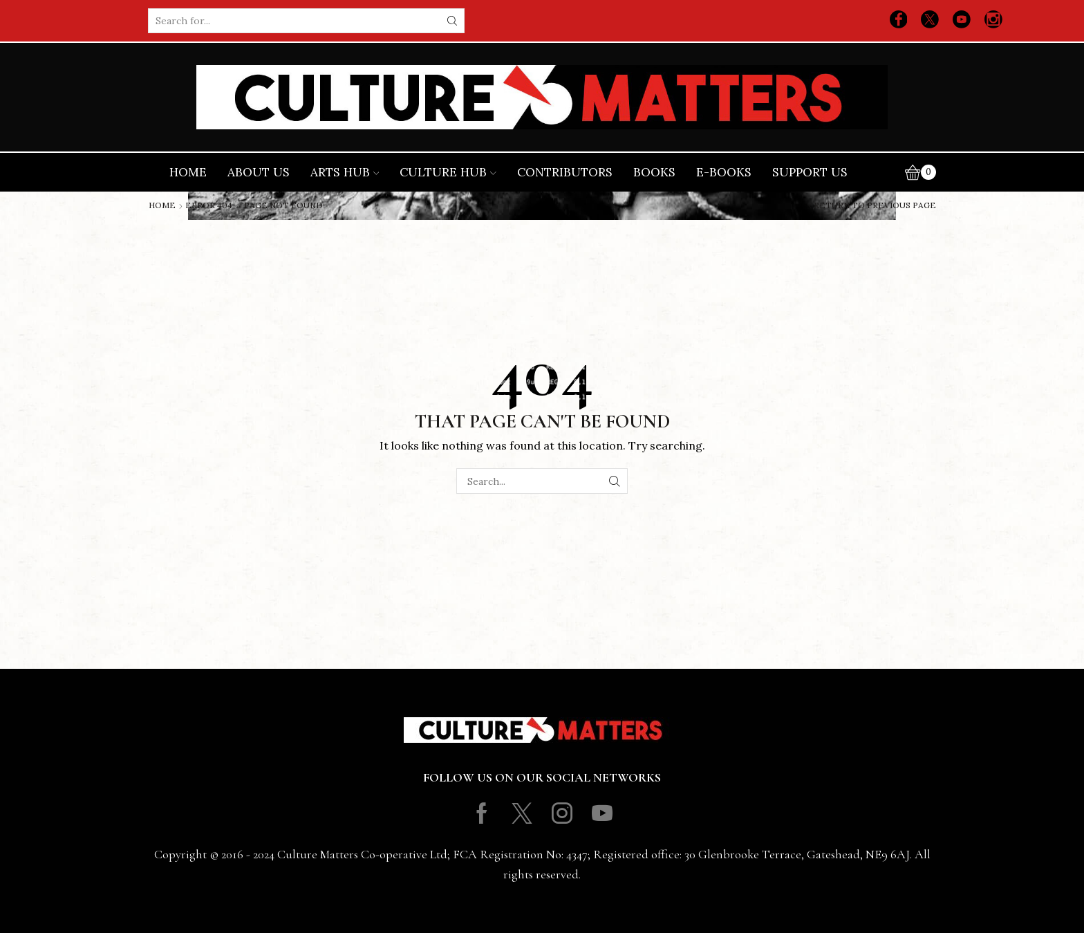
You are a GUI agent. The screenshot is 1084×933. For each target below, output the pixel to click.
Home (188, 172)
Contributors (565, 172)
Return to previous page (875, 205)
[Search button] (452, 21)
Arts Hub (345, 172)
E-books (723, 172)
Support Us (810, 172)
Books (654, 172)
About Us (258, 172)
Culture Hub (448, 172)
